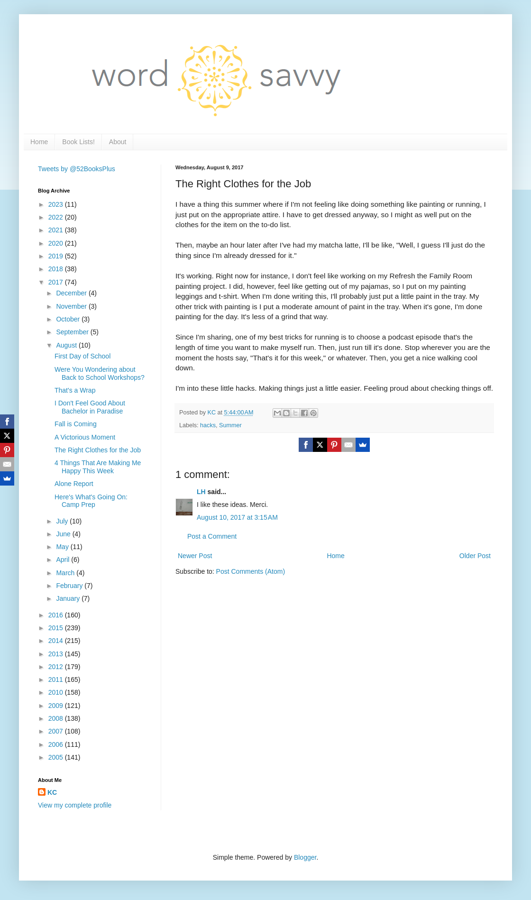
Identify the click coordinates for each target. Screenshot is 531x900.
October (69, 319)
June (64, 534)
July (63, 521)
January (69, 598)
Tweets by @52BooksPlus (76, 169)
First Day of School (82, 356)
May (63, 547)
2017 (56, 282)
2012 (56, 666)
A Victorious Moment (85, 437)
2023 (56, 204)
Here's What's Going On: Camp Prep (91, 501)
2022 (56, 217)
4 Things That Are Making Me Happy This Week (98, 467)
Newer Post (195, 556)
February (70, 585)
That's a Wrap (75, 390)
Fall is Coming (76, 424)
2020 (56, 243)
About (118, 142)
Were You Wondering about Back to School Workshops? (100, 373)
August (67, 345)
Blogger (305, 857)
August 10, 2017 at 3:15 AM (237, 517)
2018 (56, 269)
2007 (56, 731)
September (73, 332)
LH (201, 492)
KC (52, 792)
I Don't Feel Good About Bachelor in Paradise (90, 407)
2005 (56, 757)
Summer (230, 425)
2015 (56, 628)
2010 (56, 692)
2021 (56, 230)
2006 (56, 744)
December (72, 293)
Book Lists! (78, 142)
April (63, 559)
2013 (56, 654)
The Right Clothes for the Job (98, 450)
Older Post (475, 556)
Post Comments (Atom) (250, 571)
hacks (208, 425)
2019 (56, 256)
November (72, 306)
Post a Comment (212, 536)
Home (39, 142)
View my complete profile (74, 805)
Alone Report (74, 483)
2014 (56, 640)
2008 (56, 718)
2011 (56, 679)
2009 (56, 705)
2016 (56, 615)
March (66, 573)
